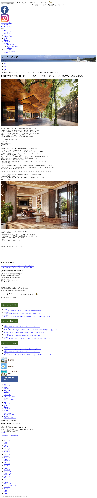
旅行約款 (9, 48)
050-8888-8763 (4, 432)
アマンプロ (7, 448)
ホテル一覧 (7, 35)
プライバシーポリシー (10, 399)
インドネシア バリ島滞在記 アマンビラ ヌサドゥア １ (18, 267)
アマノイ (6, 456)
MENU (2, 28)
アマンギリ (7, 490)
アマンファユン (8, 473)
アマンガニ (7, 488)
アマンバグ (7, 464)
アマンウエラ (7, 460)
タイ (5, 69)
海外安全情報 (14, 435)
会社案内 (6, 43)
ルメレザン (7, 487)
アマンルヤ (7, 482)
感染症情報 (5, 435)
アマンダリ (7, 443)
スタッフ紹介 (10, 44)
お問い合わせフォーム (7, 300)
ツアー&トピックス (9, 32)
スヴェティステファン (10, 485)
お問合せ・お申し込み (7, 284)
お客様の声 (7, 41)
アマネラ (6, 493)
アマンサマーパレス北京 (10, 471)
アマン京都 (7, 470)
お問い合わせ (4, 24)
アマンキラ (7, 440)
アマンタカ (7, 454)
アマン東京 (7, 465)
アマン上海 (7, 476)
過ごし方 (6, 40)
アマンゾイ (7, 479)
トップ (5, 63)
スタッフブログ (6, 26)
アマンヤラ (7, 491)
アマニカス (7, 462)
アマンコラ (7, 457)
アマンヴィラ (7, 442)
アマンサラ (7, 451)
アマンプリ (7, 450)
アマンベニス (7, 483)
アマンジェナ (7, 478)
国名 (5, 66)
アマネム (6, 468)
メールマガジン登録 (6, 23)
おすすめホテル (8, 36)
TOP (5, 30)
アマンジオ (7, 445)
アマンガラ (7, 459)
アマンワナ (7, 447)
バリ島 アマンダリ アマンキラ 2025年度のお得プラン (17, 266)
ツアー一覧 (7, 385)
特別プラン (7, 33)
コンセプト (7, 38)
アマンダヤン (7, 474)
